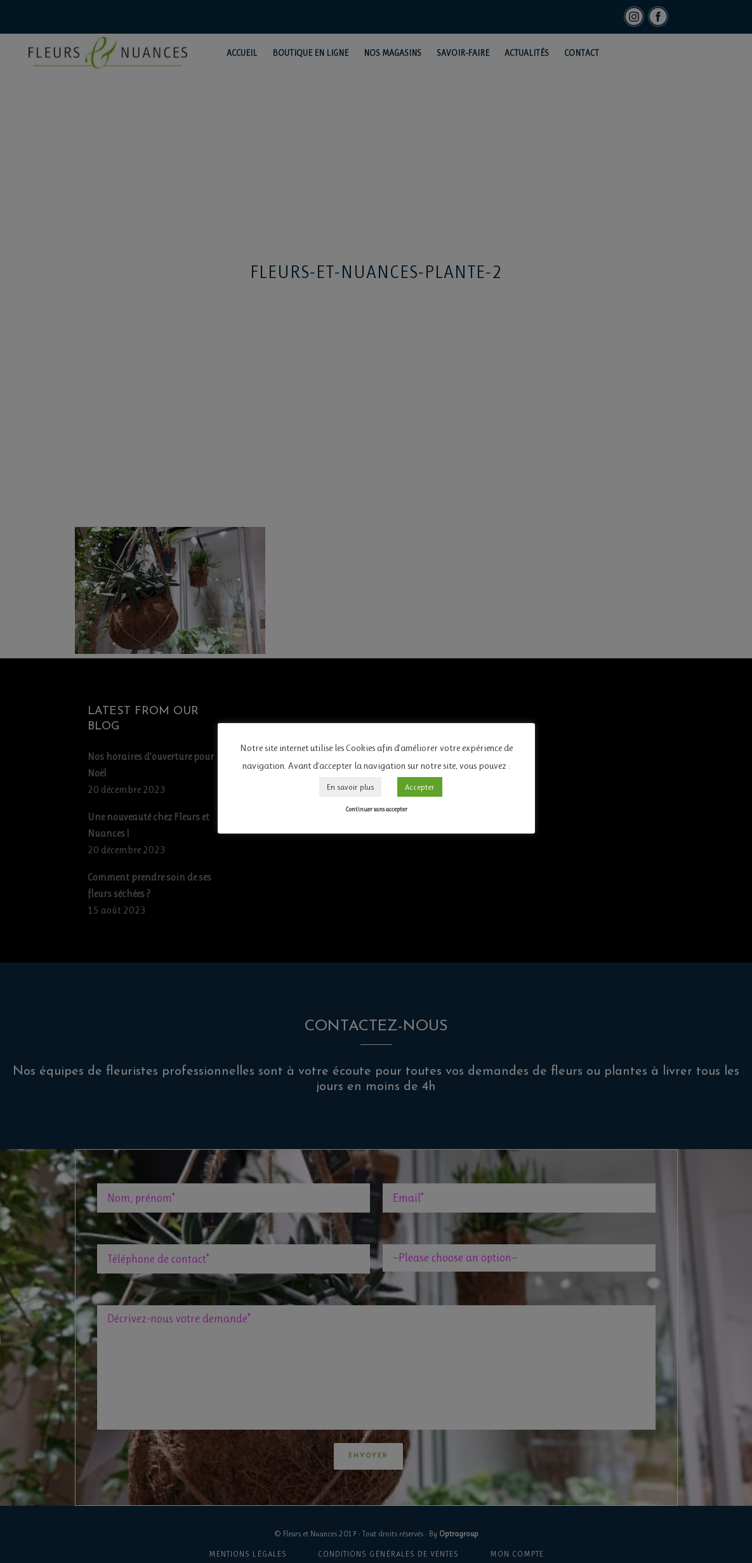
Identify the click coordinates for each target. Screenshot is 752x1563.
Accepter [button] (420, 787)
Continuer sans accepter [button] (376, 809)
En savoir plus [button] (350, 787)
